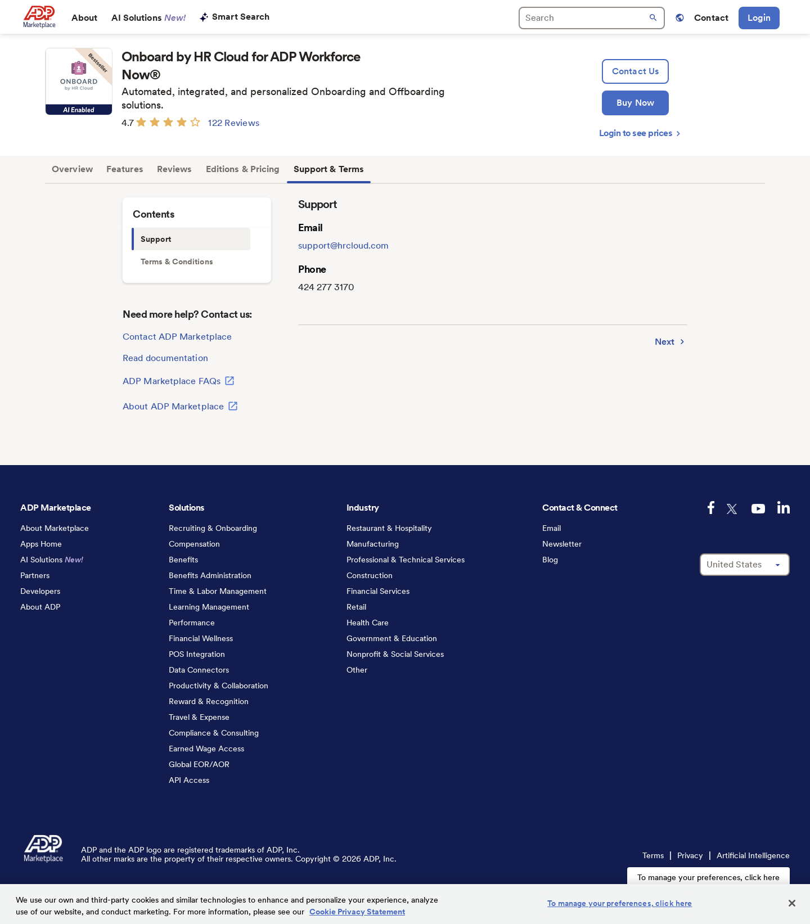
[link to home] (39, 16)
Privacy (690, 855)
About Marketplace (54, 528)
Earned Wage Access (206, 748)
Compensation (194, 543)
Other (356, 669)
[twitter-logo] (733, 509)
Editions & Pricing (243, 169)
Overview (72, 169)
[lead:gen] (635, 71)
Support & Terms (329, 169)
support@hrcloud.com (343, 245)
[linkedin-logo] (783, 507)
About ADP (40, 606)
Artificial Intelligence (753, 855)
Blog (550, 559)
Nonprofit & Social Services (395, 654)
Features (124, 169)
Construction (369, 575)
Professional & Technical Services (405, 559)
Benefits (183, 559)
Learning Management (209, 606)
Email (551, 528)
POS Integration (197, 654)
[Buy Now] (635, 103)
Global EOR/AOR (199, 764)
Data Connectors (199, 669)
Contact (711, 17)
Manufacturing (372, 543)
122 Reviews (233, 123)
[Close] (792, 903)
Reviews (174, 169)
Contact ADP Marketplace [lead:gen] (177, 336)
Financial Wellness (201, 638)
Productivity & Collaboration (218, 685)
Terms (653, 855)
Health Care (367, 622)
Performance (192, 622)
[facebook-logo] (711, 507)
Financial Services (378, 591)
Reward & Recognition (209, 701)
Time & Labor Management (218, 591)
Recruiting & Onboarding (213, 528)
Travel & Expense (199, 717)
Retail (356, 606)
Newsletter (562, 543)
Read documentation (165, 358)
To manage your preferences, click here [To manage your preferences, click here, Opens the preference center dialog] (619, 903)
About (84, 17)
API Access (189, 780)
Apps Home (41, 543)
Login (759, 17)
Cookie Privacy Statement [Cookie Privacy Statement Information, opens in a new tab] (357, 911)
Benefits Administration (210, 575)
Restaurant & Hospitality (389, 528)
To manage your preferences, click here (708, 877)
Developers (40, 591)
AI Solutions (148, 17)
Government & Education (391, 638)
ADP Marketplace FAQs (179, 380)
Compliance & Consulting (214, 732)
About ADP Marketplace (180, 406)
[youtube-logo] (758, 508)
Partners (35, 575)
